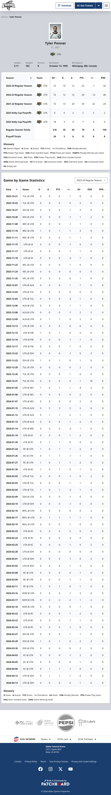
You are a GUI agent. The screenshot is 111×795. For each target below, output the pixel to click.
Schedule (64, 5)
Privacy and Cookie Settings (84, 761)
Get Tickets (85, 5)
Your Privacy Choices (58, 761)
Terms (43, 761)
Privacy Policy (31, 761)
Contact (17, 761)
